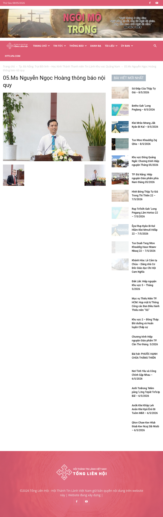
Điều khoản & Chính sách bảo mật (117, 513)
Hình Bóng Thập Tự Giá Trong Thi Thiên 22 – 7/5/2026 (145, 185)
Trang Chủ (41, 45)
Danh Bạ (95, 45)
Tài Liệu (111, 45)
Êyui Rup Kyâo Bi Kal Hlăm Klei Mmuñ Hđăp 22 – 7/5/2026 (144, 219)
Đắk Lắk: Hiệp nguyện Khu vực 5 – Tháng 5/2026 (144, 275)
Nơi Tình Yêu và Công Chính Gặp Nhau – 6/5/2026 (144, 364)
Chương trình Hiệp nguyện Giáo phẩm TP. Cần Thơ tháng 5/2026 (145, 330)
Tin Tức (59, 45)
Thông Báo (78, 45)
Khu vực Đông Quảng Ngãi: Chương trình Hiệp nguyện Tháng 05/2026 (145, 151)
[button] (155, 46)
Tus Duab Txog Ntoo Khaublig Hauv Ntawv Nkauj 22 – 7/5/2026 (144, 237)
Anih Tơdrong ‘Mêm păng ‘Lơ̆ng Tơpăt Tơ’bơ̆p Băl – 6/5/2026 (146, 382)
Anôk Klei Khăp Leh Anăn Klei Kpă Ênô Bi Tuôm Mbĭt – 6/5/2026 (145, 399)
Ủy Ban (127, 45)
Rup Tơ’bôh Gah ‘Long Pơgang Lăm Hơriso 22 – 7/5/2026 (145, 202)
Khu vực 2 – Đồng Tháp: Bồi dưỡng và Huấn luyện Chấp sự (145, 313)
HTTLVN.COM (12, 55)
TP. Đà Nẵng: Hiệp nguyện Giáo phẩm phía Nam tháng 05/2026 (145, 168)
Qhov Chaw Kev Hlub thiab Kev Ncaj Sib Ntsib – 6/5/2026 (145, 416)
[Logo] (17, 46)
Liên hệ (145, 513)
